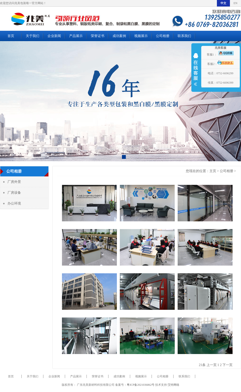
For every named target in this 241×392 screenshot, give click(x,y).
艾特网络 (173, 384)
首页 (10, 36)
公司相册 (162, 36)
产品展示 (76, 36)
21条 (202, 365)
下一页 (227, 365)
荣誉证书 (97, 36)
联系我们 (184, 36)
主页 (212, 171)
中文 (223, 3)
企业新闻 (54, 36)
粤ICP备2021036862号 (140, 384)
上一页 (212, 365)
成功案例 (119, 36)
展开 (195, 72)
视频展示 (141, 36)
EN (235, 3)
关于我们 (32, 36)
